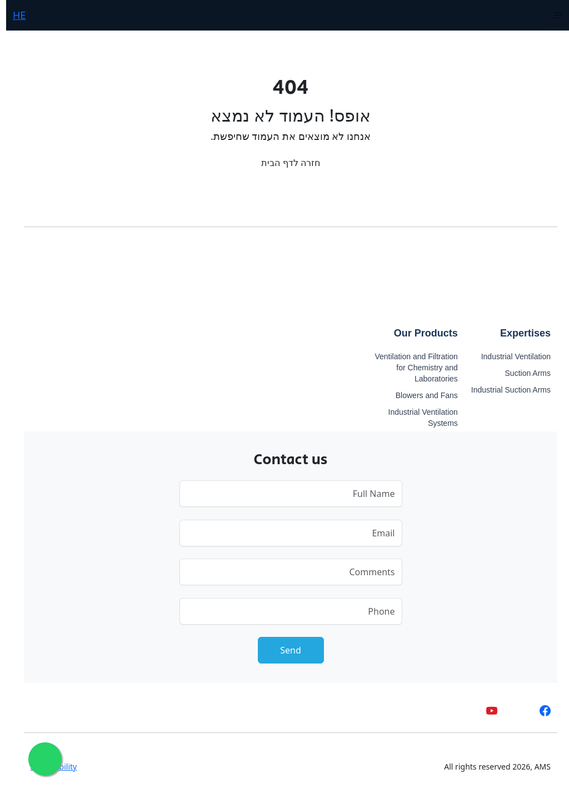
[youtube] (485, 710)
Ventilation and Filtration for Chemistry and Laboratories (409, 367)
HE (13, 15)
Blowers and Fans (421, 395)
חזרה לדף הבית (284, 163)
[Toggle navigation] (551, 15)
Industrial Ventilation (510, 356)
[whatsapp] (512, 710)
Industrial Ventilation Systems (417, 418)
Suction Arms (522, 373)
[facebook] (539, 710)
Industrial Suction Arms (505, 389)
